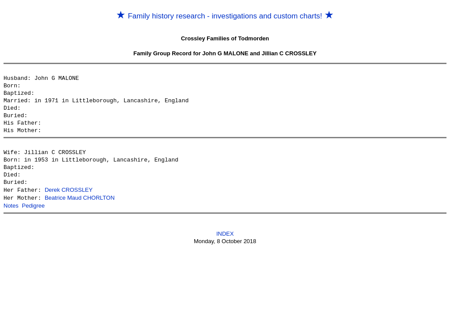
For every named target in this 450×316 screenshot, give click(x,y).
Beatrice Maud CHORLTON (80, 197)
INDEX (225, 232)
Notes (11, 204)
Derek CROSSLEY (69, 190)
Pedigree (33, 204)
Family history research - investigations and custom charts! (225, 16)
